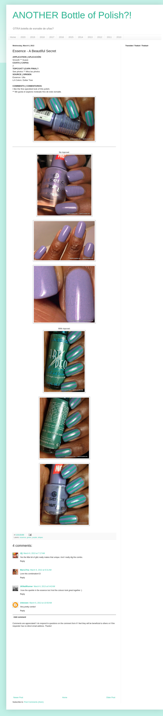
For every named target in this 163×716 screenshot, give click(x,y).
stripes (40, 537)
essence (23, 537)
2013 (90, 37)
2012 (99, 37)
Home (13, 37)
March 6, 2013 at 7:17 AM (34, 553)
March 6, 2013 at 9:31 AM (41, 570)
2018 (42, 37)
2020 (23, 37)
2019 (32, 37)
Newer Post (18, 697)
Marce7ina (24, 570)
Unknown (24, 603)
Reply (22, 561)
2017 (51, 37)
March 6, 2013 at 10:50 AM (40, 603)
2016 (61, 37)
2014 (80, 37)
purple (34, 537)
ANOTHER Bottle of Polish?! (72, 15)
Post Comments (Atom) (34, 702)
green (29, 537)
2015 (70, 37)
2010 (118, 37)
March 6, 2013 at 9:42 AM (44, 586)
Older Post (110, 697)
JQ (21, 553)
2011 (109, 37)
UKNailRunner (26, 586)
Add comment (19, 617)
